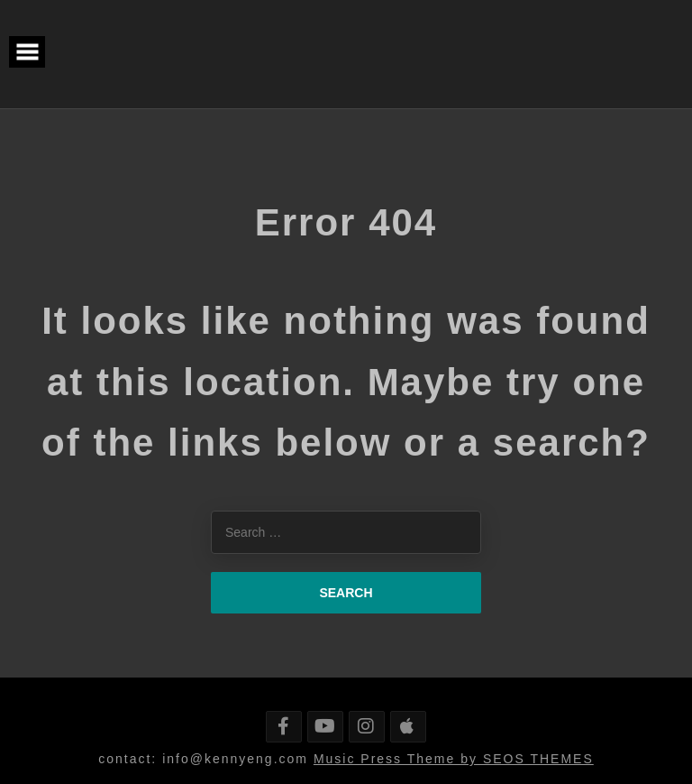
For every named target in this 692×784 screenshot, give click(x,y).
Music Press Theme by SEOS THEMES (454, 759)
